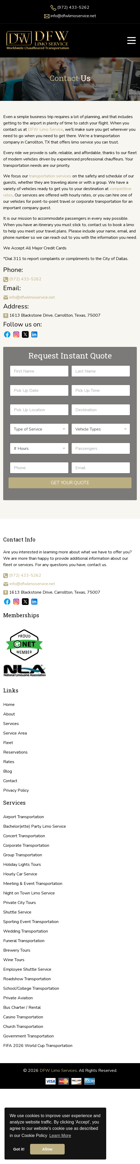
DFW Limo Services (58, 1070)
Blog (7, 771)
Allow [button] (47, 1149)
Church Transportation (23, 1026)
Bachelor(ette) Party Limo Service (34, 826)
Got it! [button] (18, 1149)
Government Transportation (28, 1036)
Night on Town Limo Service (29, 893)
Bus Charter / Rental (22, 1007)
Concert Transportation (24, 836)
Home (9, 705)
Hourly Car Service (20, 874)
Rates (8, 762)
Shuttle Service (17, 912)
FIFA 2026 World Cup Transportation (37, 1046)
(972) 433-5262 (73, 7)
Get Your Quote (70, 483)
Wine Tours (13, 960)
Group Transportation (22, 855)
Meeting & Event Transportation (32, 884)
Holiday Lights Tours (22, 864)
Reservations (15, 752)
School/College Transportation (31, 988)
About (9, 714)
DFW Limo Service (45, 129)
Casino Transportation (23, 1017)
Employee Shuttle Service (27, 969)
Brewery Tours (16, 950)
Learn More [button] (60, 1135)
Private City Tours (19, 903)
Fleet (8, 743)
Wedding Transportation (25, 931)
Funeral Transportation (23, 941)
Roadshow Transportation (27, 979)
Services (11, 724)
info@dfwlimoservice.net (73, 16)
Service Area (15, 733)
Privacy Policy (16, 790)
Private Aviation (18, 998)
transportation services (50, 176)
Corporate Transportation (26, 845)
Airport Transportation (23, 817)
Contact (10, 781)
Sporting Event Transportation (31, 922)
